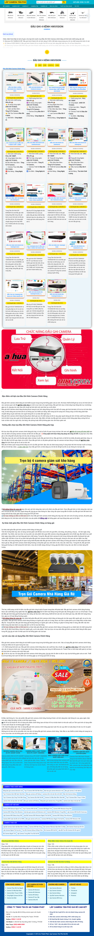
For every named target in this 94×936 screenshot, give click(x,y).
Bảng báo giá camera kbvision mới (13, 790)
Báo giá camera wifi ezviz (33, 819)
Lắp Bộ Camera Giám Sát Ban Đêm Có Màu (15, 826)
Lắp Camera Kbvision (56, 888)
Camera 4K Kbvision (34, 890)
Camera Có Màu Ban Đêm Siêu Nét (55, 797)
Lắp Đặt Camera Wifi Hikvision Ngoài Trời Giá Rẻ (37, 815)
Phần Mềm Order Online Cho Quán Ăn (60, 841)
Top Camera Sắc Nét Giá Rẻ (35, 797)
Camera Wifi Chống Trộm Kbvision (13, 812)
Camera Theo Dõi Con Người (15, 888)
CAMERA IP (25, 6)
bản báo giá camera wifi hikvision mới (35, 812)
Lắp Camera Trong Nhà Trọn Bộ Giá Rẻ (28, 833)
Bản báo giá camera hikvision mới (53, 790)
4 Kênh (57, 65)
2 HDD (44, 65)
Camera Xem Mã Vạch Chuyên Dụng (81, 752)
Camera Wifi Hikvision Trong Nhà (56, 812)
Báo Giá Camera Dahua (69, 794)
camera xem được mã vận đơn (72, 801)
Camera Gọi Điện (11, 898)
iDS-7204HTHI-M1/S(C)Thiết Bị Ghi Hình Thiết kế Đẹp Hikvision (57, 89)
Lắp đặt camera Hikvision (57, 895)
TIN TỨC (76, 6)
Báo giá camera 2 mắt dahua (73, 790)
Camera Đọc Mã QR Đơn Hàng (11, 862)
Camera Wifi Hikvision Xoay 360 (62, 808)
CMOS (39, 65)
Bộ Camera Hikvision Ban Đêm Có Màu (55, 826)
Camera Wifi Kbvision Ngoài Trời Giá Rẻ (53, 819)
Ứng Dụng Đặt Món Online (10, 841)
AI (36, 65)
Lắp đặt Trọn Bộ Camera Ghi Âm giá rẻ (69, 830)
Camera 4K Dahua (33, 895)
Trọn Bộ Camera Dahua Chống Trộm (32, 830)
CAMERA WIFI (16, 6)
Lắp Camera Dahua (55, 893)
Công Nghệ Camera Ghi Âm (14, 895)
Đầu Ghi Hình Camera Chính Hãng (14, 69)
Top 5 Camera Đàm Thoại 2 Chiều (75, 797)
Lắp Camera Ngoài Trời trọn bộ (12, 830)
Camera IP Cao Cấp (33, 897)
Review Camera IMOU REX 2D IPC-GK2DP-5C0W (13, 752)
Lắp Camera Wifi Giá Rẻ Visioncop (77, 812)
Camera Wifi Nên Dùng (35, 826)
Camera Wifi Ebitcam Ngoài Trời (12, 808)
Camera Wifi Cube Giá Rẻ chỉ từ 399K (13, 819)
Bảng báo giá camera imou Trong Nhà (51, 801)
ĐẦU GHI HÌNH (54, 6)
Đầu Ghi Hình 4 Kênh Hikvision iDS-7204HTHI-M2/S (15, 89)
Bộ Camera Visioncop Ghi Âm (75, 826)
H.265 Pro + (51, 65)
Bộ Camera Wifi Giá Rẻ (50, 830)
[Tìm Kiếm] (49, 2)
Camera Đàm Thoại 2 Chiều (14, 893)
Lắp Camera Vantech (55, 890)
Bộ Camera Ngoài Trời (9, 833)
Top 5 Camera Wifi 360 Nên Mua (33, 790)
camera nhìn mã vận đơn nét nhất (52, 794)
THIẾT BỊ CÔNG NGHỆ (66, 6)
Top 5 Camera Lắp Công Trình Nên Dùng (14, 797)
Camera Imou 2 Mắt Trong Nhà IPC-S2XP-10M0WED (36, 752)
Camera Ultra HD (33, 899)
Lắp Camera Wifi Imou (56, 898)
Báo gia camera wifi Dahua (33, 794)
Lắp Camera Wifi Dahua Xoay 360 (12, 815)
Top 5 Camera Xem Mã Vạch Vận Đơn (14, 794)
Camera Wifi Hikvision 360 (72, 819)
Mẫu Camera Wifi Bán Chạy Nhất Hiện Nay (58, 756)
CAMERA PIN (34, 6)
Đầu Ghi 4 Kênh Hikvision (47, 26)
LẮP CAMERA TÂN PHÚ (15, 2)
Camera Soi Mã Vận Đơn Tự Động (59, 862)
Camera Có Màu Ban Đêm (14, 890)
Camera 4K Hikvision (34, 892)
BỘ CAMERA (6, 6)
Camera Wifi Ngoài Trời (45, 808)
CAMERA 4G (44, 6)
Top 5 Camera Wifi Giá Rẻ (30, 808)
